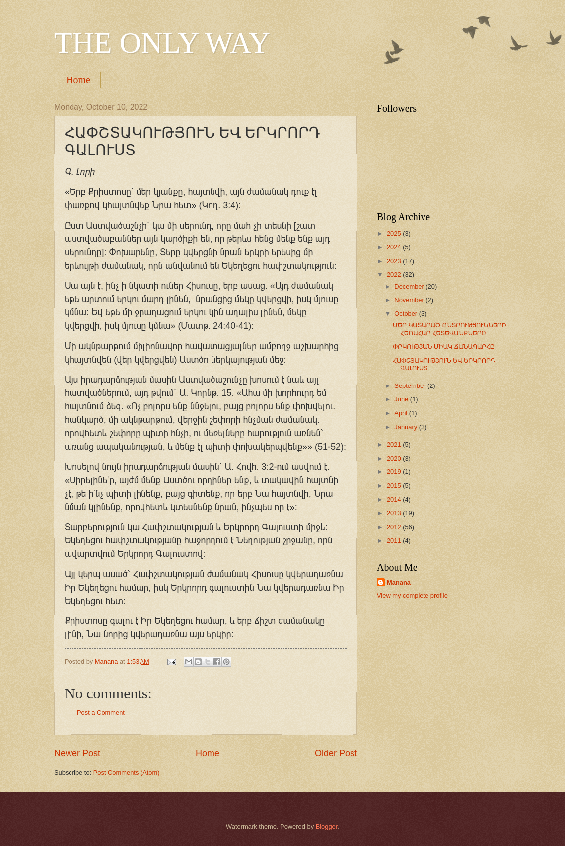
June (402, 399)
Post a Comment (101, 712)
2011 (395, 540)
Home (78, 80)
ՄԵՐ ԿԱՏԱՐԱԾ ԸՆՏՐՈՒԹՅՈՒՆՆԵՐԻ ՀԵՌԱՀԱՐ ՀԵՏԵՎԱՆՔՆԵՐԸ (449, 328)
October (406, 313)
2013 (395, 513)
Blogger (327, 826)
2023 (395, 261)
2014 (395, 499)
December (409, 286)
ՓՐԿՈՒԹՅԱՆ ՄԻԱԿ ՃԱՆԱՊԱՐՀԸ (443, 346)
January (406, 427)
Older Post (336, 753)
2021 (395, 444)
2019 (395, 471)
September (410, 385)
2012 (395, 527)
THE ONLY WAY (162, 42)
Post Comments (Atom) (126, 772)
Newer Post (77, 753)
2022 (395, 274)
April (401, 413)
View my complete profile (412, 595)
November (409, 300)
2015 (395, 485)
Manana (399, 582)
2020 (395, 458)
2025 (395, 233)
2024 (395, 247)
